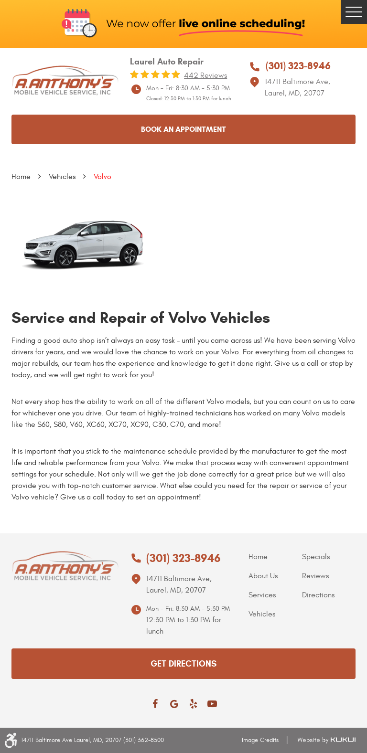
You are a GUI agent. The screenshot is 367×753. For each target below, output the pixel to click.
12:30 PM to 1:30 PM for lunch (183, 625)
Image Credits (260, 740)
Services (262, 595)
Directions (318, 595)
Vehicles (62, 176)
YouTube (212, 703)
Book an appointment (183, 129)
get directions (183, 663)
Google (174, 703)
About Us (263, 576)
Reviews (315, 576)
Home (21, 176)
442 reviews (205, 75)
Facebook (154, 703)
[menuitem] (275, 556)
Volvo (102, 176)
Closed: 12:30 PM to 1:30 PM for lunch (188, 98)
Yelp (193, 703)
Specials (316, 556)
